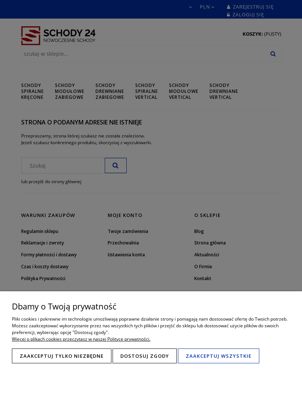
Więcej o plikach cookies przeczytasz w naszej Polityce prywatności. (81, 339)
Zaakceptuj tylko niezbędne (62, 356)
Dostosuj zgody (144, 356)
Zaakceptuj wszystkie (218, 356)
